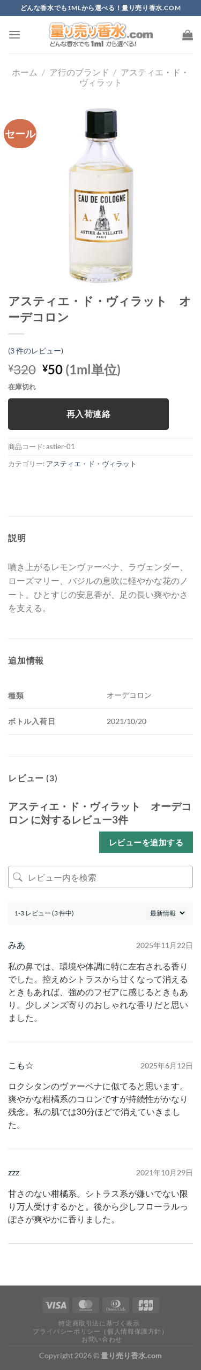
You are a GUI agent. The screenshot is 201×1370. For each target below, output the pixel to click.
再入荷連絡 (88, 414)
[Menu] (14, 34)
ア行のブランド (79, 72)
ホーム (25, 72)
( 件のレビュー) (35, 350)
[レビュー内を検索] (100, 877)
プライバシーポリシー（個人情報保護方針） (100, 1331)
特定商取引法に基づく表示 (98, 1323)
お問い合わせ (101, 1339)
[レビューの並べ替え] (166, 913)
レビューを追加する (146, 842)
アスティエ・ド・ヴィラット (91, 463)
